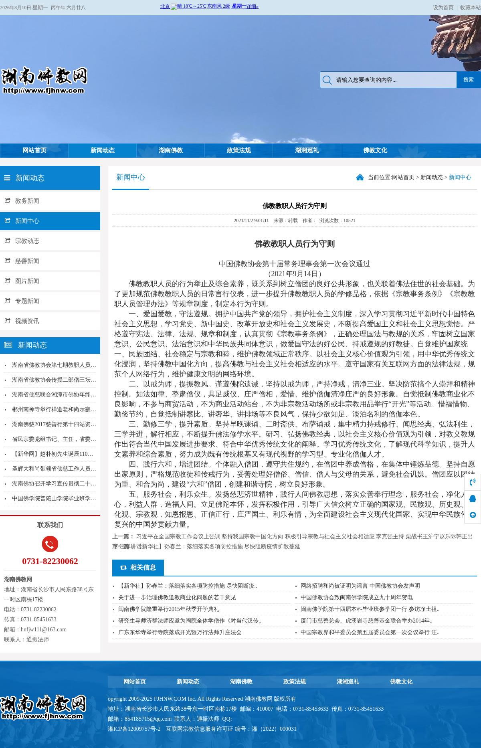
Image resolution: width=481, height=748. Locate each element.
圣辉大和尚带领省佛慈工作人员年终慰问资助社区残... (79, 469)
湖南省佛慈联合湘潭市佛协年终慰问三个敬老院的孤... (79, 395)
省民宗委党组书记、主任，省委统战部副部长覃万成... (79, 439)
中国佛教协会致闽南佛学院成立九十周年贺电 (357, 597)
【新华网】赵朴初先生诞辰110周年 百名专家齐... (72, 454)
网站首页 (34, 150)
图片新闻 (22, 281)
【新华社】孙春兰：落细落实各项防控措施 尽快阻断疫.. (187, 586)
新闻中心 (22, 221)
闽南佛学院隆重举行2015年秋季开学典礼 (168, 609)
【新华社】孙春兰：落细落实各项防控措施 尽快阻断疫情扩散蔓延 (218, 547)
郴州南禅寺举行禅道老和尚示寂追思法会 (62, 409)
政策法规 (239, 150)
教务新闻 (22, 201)
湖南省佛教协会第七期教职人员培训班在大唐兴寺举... (79, 365)
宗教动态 (22, 241)
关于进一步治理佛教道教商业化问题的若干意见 (177, 597)
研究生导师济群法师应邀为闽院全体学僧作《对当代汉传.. (189, 621)
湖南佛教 (171, 150)
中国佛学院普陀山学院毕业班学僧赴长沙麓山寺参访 (76, 498)
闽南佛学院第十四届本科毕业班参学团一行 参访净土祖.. (370, 609)
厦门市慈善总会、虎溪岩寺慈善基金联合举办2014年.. (366, 621)
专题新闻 (22, 301)
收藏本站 (470, 7)
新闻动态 (103, 150)
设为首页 (443, 7)
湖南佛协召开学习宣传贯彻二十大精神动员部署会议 (76, 484)
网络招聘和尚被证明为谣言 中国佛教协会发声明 (360, 586)
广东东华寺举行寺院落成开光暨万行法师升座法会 (180, 632)
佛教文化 (375, 150)
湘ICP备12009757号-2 (135, 729)
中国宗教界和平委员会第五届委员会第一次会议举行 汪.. (370, 632)
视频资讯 (22, 321)
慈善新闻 (22, 261)
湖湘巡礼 (307, 150)
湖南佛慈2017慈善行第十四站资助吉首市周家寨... (73, 424)
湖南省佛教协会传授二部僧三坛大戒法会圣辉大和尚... (79, 380)
